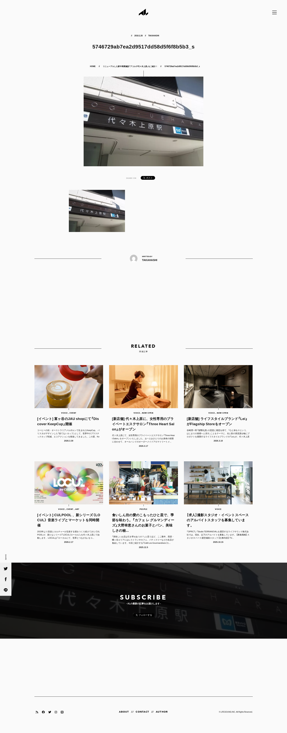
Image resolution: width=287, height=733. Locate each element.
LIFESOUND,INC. (228, 717)
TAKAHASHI (153, 35)
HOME (93, 66)
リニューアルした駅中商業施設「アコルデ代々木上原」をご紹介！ (130, 66)
